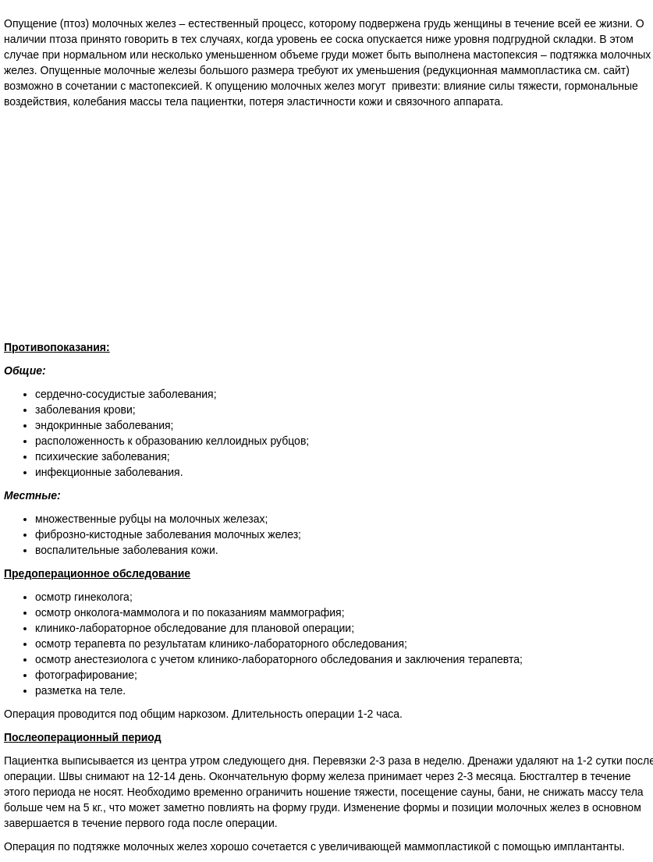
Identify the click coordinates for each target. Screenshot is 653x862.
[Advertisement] (326, 226)
